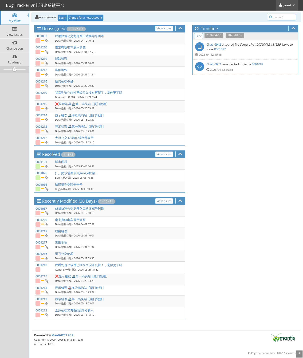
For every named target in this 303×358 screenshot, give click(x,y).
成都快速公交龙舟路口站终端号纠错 (79, 36)
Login (62, 18)
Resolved (51, 154)
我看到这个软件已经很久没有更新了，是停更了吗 (88, 92)
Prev (198, 36)
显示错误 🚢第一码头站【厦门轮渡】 (80, 126)
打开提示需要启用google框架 (75, 173)
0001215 (41, 104)
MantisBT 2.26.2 (62, 335)
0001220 (41, 47)
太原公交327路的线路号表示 (74, 138)
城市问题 (61, 162)
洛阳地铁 (61, 70)
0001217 (41, 70)
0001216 (41, 81)
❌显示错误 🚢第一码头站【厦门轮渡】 (82, 104)
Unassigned (53, 28)
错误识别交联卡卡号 (69, 184)
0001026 (41, 173)
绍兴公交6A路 (64, 81)
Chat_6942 (213, 44)
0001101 (41, 162)
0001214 (41, 115)
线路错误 (61, 58)
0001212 (41, 138)
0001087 (41, 36)
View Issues (164, 28)
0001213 (41, 126)
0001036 (41, 184)
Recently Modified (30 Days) (69, 201)
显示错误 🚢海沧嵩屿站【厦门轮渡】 (80, 115)
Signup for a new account (85, 18)
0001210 (41, 92)
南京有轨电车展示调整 (70, 47)
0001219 (41, 58)
